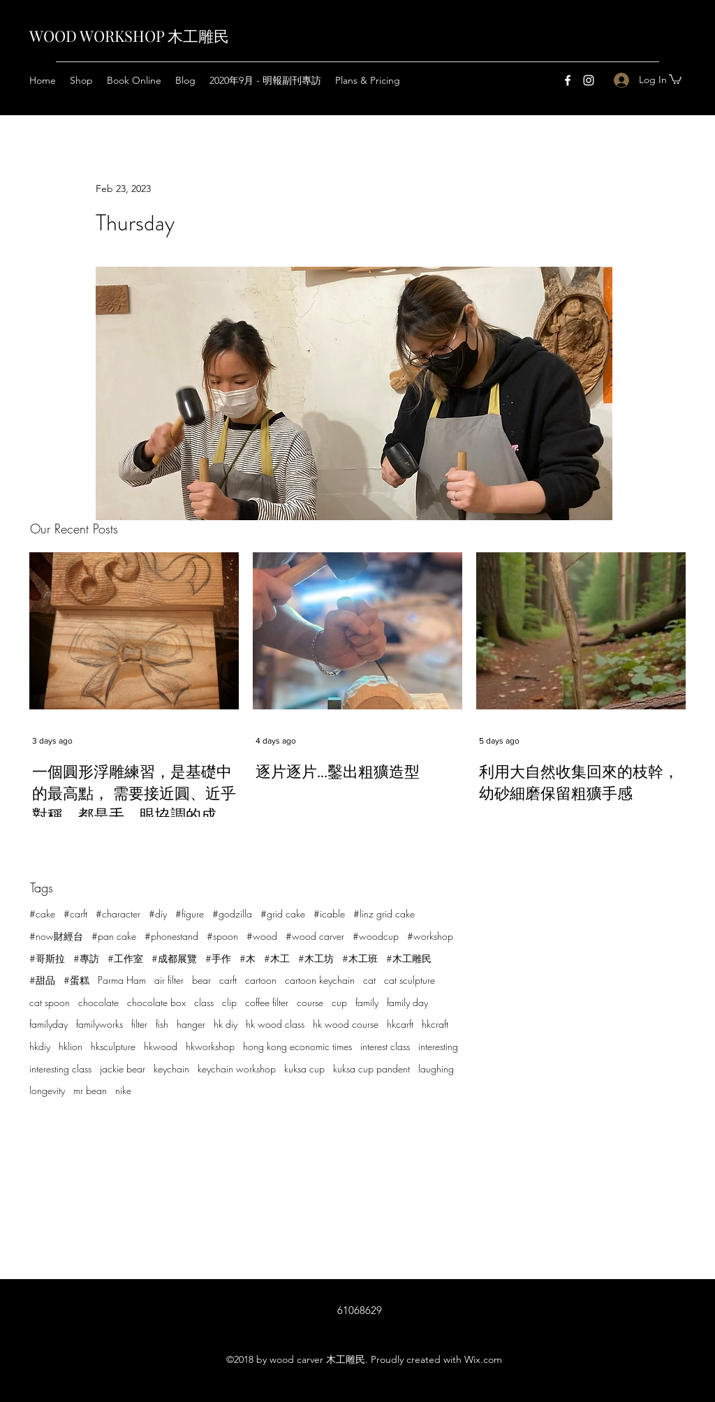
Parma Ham (122, 980)
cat (369, 980)
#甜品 (42, 980)
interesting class (60, 1068)
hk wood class (275, 1024)
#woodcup (376, 936)
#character (118, 913)
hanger (191, 1024)
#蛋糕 (76, 980)
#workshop (430, 936)
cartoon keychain (320, 980)
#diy (158, 913)
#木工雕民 (409, 958)
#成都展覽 (174, 958)
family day (407, 1002)
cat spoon (49, 1002)
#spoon (222, 936)
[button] (675, 78)
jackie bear (122, 1068)
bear (201, 980)
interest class (385, 1046)
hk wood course (345, 1024)
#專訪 (86, 958)
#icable (329, 913)
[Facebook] (568, 80)
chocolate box (156, 1002)
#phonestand (171, 936)
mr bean (90, 1090)
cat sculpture (409, 980)
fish (162, 1024)
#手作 (218, 958)
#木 (247, 958)
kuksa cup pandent (371, 1068)
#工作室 (125, 958)
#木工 (277, 958)
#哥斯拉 (47, 958)
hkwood (160, 1046)
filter (139, 1024)
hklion (70, 1046)
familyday (48, 1024)
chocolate (98, 1002)
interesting (438, 1046)
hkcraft (435, 1024)
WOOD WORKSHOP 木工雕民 (129, 35)
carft (228, 980)
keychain (171, 1068)
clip (229, 1002)
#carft (75, 913)
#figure (189, 913)
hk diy (225, 1024)
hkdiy (39, 1046)
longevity (47, 1090)
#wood (261, 936)
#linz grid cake (384, 913)
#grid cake (282, 913)
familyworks (99, 1024)
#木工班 (360, 958)
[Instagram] (589, 80)
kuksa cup (304, 1068)
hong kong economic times (297, 1046)
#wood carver (315, 936)
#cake (42, 913)
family (366, 1002)
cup (339, 1002)
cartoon (261, 980)
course (310, 1002)
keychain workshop (237, 1068)
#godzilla (232, 913)
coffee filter (266, 1002)
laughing (436, 1068)
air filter (169, 980)
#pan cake (113, 936)
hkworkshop (210, 1046)
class (204, 1002)
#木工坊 (316, 958)
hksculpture (113, 1046)
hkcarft (400, 1024)
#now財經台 (56, 936)
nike (123, 1090)
